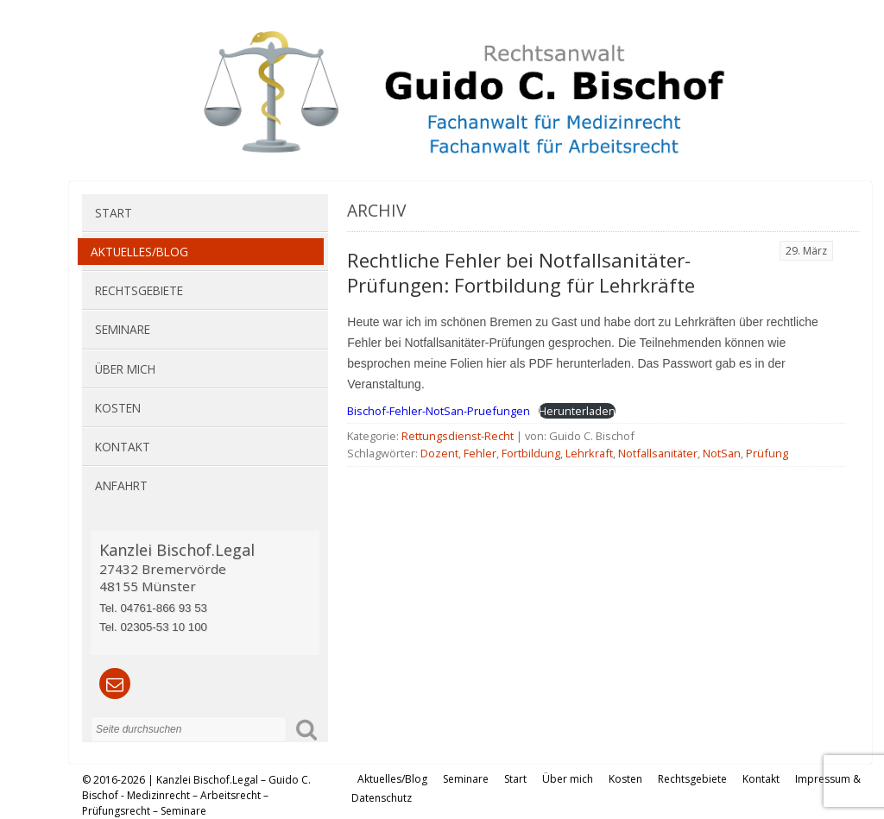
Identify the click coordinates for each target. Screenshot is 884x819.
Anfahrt (121, 485)
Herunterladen (577, 411)
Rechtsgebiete (139, 290)
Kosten (118, 408)
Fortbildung (531, 453)
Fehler (480, 453)
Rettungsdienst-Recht (457, 436)
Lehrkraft (589, 453)
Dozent (439, 453)
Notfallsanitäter (658, 453)
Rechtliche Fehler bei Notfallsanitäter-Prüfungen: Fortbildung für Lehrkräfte (521, 273)
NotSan (722, 453)
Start (113, 213)
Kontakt (122, 446)
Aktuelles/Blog (139, 251)
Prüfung (767, 453)
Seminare (122, 329)
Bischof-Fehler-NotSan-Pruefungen (438, 411)
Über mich (125, 369)
